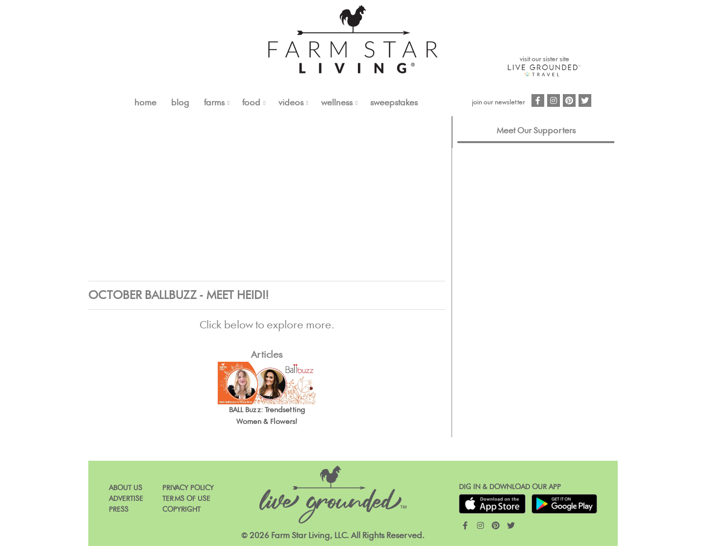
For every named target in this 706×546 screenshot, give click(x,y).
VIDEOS (290, 103)
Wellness (337, 103)
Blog (180, 103)
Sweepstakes (394, 103)
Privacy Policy (188, 488)
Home (145, 103)
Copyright (181, 509)
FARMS (214, 103)
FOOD (251, 103)
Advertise (126, 499)
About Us (125, 488)
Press (118, 509)
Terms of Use (186, 499)
